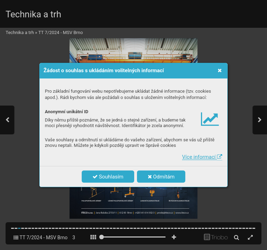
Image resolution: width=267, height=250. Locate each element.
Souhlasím (107, 177)
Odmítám (161, 177)
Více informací (202, 157)
